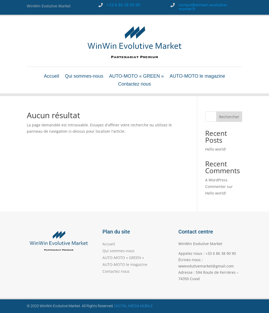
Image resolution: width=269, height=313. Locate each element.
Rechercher (229, 116)
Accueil (51, 76)
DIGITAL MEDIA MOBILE (133, 306)
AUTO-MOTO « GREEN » (136, 76)
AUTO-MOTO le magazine (197, 76)
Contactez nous (134, 84)
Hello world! (215, 149)
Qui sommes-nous (84, 76)
